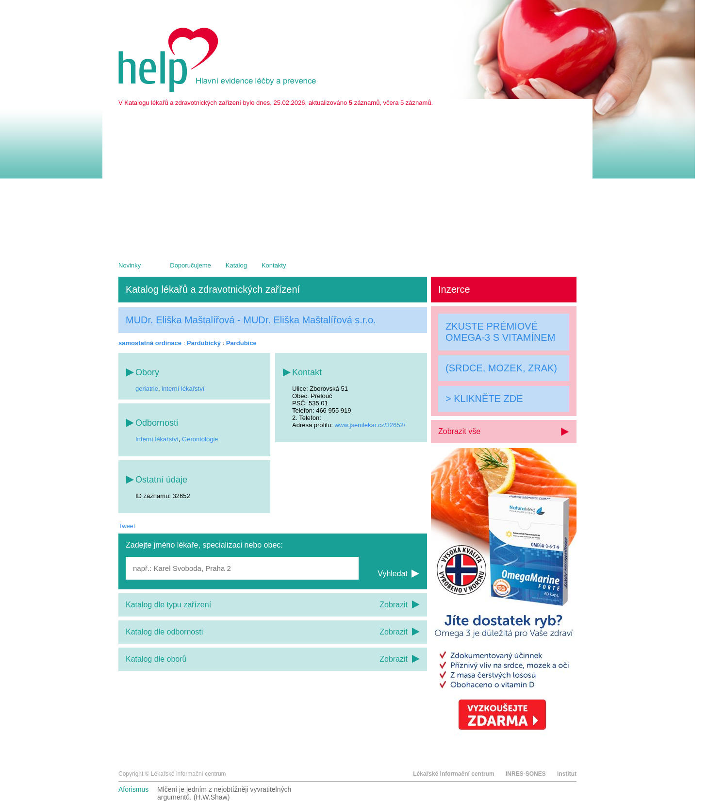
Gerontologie (200, 439)
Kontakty (274, 265)
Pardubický (204, 343)
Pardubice (241, 343)
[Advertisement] (347, 179)
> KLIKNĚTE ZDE (484, 398)
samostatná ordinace (149, 343)
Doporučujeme (190, 265)
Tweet (126, 526)
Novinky (129, 265)
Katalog (236, 265)
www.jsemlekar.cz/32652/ (369, 425)
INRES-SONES (526, 773)
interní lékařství (183, 388)
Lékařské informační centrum (453, 773)
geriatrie (146, 388)
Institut (566, 773)
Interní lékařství (157, 439)
